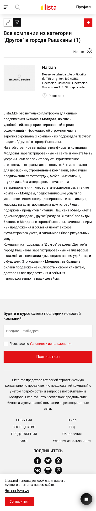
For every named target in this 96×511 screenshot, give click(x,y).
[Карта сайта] (8, 22)
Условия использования (72, 441)
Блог (24, 441)
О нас (72, 420)
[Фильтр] (17, 22)
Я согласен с (20, 344)
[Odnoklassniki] (60, 460)
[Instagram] (49, 470)
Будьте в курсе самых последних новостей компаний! (42, 316)
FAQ (72, 427)
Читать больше (17, 490)
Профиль (84, 7)
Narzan (49, 67)
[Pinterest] (60, 470)
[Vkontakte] (39, 470)
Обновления (72, 434)
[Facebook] (39, 460)
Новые (76, 52)
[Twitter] (49, 460)
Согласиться (20, 501)
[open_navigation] (6, 7)
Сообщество (23, 427)
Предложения (24, 434)
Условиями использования (51, 344)
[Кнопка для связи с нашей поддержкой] (86, 499)
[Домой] (48, 7)
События (24, 420)
